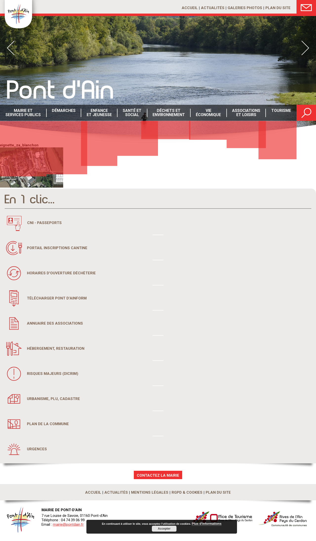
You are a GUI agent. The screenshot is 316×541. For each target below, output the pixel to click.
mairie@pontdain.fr (68, 524)
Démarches (63, 113)
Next (305, 48)
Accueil (190, 8)
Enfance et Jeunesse (98, 113)
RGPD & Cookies (187, 492)
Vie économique (207, 113)
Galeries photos (245, 8)
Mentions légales (149, 492)
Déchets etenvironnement (168, 113)
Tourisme (281, 113)
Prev (11, 48)
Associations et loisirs (245, 113)
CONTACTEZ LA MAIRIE (158, 475)
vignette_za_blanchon (19, 145)
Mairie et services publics (23, 113)
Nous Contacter (306, 7)
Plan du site (278, 8)
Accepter (164, 528)
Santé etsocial (131, 113)
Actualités (212, 8)
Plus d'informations (206, 524)
